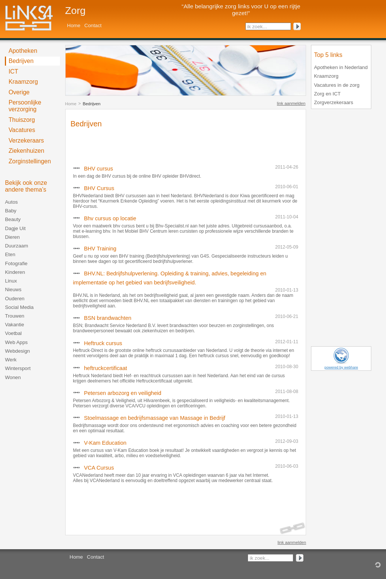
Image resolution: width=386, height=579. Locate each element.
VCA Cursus (99, 468)
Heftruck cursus (103, 343)
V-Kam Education (105, 443)
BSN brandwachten (108, 318)
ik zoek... (257, 26)
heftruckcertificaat (105, 368)
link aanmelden (291, 103)
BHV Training (100, 249)
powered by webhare (341, 367)
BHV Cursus (99, 188)
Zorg (75, 10)
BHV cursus (98, 169)
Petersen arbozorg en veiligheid (122, 393)
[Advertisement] (158, 144)
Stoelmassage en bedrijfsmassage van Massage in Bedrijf (154, 418)
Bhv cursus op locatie (110, 218)
